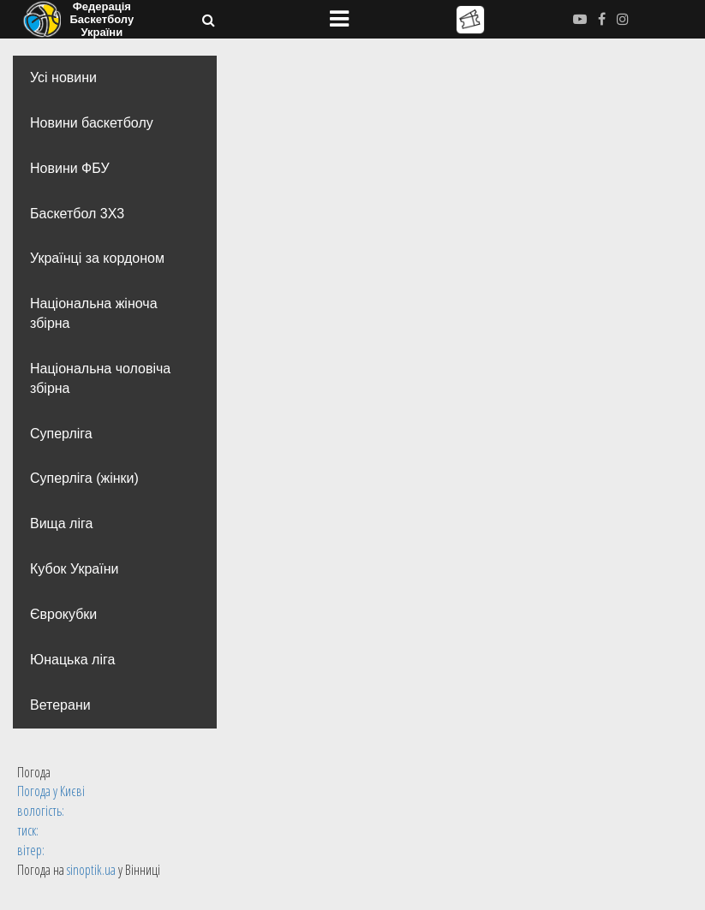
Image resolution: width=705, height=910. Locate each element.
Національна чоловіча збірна (100, 378)
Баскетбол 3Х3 (77, 213)
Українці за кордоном (97, 258)
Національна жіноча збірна (94, 313)
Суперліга (61, 433)
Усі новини (63, 77)
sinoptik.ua (91, 869)
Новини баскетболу (91, 123)
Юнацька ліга (72, 659)
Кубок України (74, 569)
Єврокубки (63, 614)
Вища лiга (61, 523)
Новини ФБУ (70, 168)
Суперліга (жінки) (84, 478)
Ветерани (60, 705)
